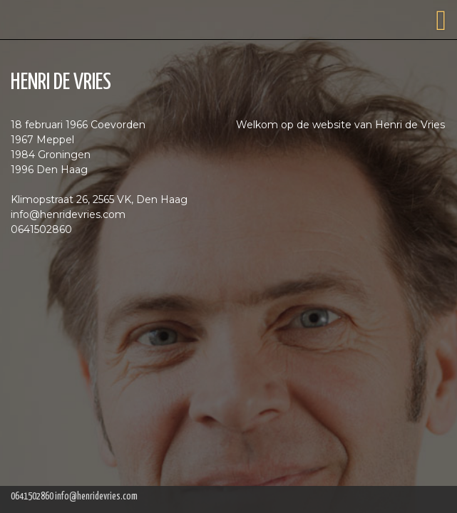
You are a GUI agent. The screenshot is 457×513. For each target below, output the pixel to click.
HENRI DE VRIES (61, 82)
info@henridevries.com (96, 497)
